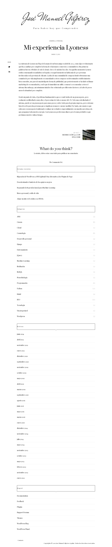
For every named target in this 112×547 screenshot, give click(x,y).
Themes (20, 518)
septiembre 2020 (23, 362)
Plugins (19, 507)
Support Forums (23, 512)
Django (19, 244)
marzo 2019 (21, 389)
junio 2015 (20, 406)
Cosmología (21, 233)
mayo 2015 (20, 412)
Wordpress (21, 316)
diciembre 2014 (22, 428)
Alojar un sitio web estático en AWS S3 (30, 199)
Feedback (20, 501)
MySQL (19, 272)
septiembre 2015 (22, 395)
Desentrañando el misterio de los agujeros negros (34, 182)
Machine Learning (23, 261)
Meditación (21, 266)
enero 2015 (21, 423)
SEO (18, 300)
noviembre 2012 (22, 472)
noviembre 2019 (22, 367)
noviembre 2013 (22, 450)
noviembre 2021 (22, 345)
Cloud (19, 228)
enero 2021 (21, 351)
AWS (18, 217)
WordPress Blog (23, 523)
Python (19, 288)
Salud (19, 294)
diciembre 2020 (22, 356)
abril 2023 (20, 340)
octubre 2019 (21, 373)
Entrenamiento (22, 250)
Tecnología (21, 305)
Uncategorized (22, 311)
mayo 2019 (20, 378)
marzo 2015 (21, 417)
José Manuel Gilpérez (56, 17)
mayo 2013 (20, 461)
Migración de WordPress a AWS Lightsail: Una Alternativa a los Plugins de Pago (45, 177)
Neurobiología (22, 277)
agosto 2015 (21, 400)
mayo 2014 (20, 445)
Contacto (20, 540)
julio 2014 (20, 439)
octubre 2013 (21, 456)
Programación (22, 283)
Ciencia (19, 222)
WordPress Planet (23, 529)
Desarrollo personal (56, 41)
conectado (53, 153)
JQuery (19, 255)
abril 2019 (20, 384)
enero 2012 (21, 478)
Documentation (22, 496)
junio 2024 (20, 334)
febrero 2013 (21, 467)
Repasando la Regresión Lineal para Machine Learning (36, 188)
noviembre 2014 (22, 434)
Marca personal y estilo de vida (28, 193)
